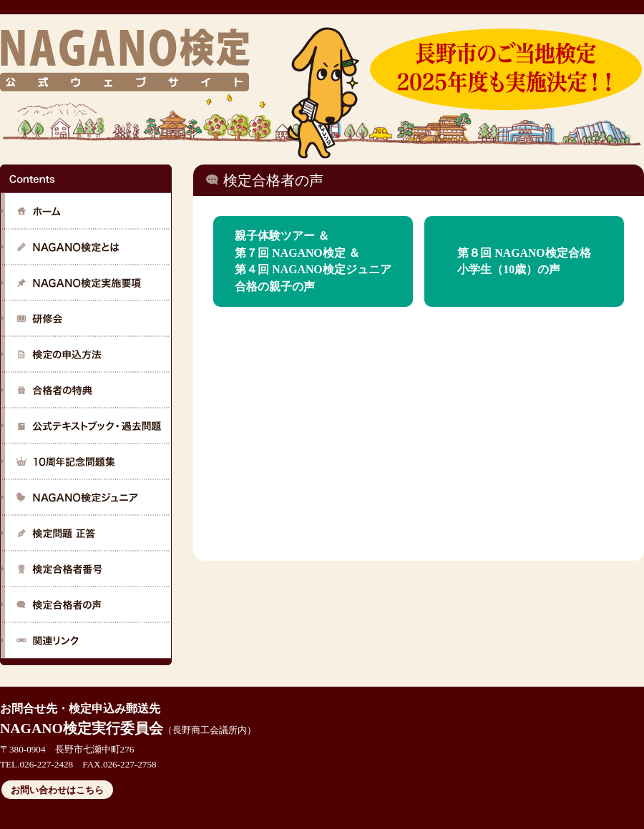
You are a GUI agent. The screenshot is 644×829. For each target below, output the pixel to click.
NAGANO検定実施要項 (86, 282)
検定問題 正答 (86, 533)
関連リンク (86, 640)
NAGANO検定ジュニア (86, 497)
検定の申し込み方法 (86, 354)
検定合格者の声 (86, 604)
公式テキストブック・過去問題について (86, 425)
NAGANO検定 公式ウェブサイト (124, 59)
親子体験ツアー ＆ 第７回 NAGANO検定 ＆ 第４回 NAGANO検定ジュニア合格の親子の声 (313, 261)
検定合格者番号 (86, 569)
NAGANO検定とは (86, 247)
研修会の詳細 (86, 318)
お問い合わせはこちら (57, 790)
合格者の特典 (86, 390)
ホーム (86, 211)
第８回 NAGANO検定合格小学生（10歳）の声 (523, 261)
